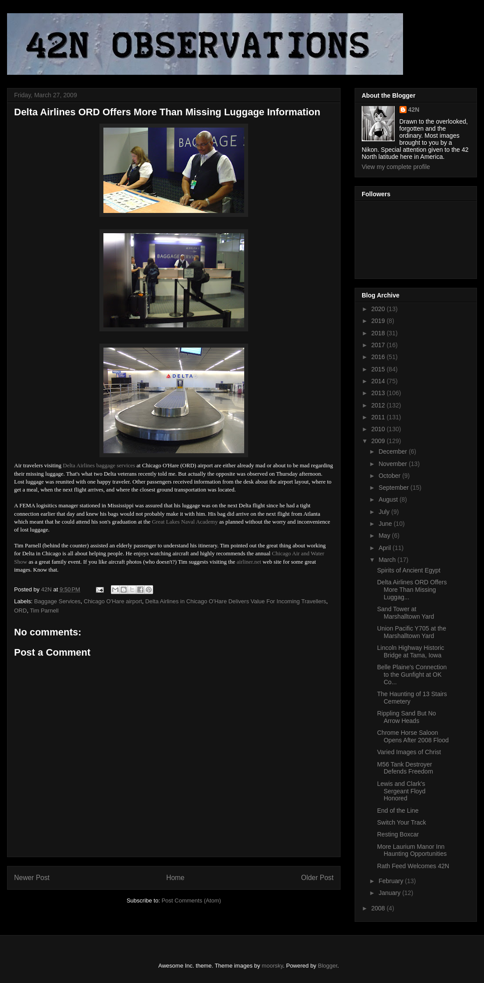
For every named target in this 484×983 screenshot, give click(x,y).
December (393, 451)
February (391, 880)
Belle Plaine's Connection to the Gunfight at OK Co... (412, 675)
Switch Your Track (401, 822)
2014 (379, 381)
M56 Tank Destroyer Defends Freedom (405, 768)
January (390, 892)
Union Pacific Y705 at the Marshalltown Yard (411, 632)
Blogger (327, 965)
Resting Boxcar (398, 834)
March (387, 559)
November (393, 463)
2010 (379, 429)
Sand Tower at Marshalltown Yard (405, 612)
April (385, 547)
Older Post (317, 877)
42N (414, 109)
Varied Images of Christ (409, 752)
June (385, 523)
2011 (379, 417)
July (384, 511)
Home (175, 877)
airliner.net (249, 561)
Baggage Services (57, 601)
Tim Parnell (44, 610)
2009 (379, 440)
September (394, 487)
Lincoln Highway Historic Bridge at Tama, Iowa (410, 651)
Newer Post (32, 877)
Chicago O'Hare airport (113, 601)
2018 (379, 333)
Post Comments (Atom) (191, 900)
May (385, 535)
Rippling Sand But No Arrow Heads (406, 717)
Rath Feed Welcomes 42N (413, 865)
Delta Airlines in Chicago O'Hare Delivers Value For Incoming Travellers (235, 601)
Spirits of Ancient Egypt (408, 570)
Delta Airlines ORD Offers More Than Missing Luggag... (412, 590)
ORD (20, 610)
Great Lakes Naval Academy (185, 521)
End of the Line (397, 810)
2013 (379, 392)
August (388, 499)
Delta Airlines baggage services (99, 465)
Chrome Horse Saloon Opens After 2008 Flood (413, 736)
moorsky (272, 965)
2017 (379, 344)
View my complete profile (396, 166)
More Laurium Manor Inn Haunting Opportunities (412, 850)
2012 (379, 405)
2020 (379, 308)
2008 (379, 908)
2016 (379, 356)
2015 (379, 369)
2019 (379, 320)
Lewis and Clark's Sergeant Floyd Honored (401, 791)
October (390, 475)
